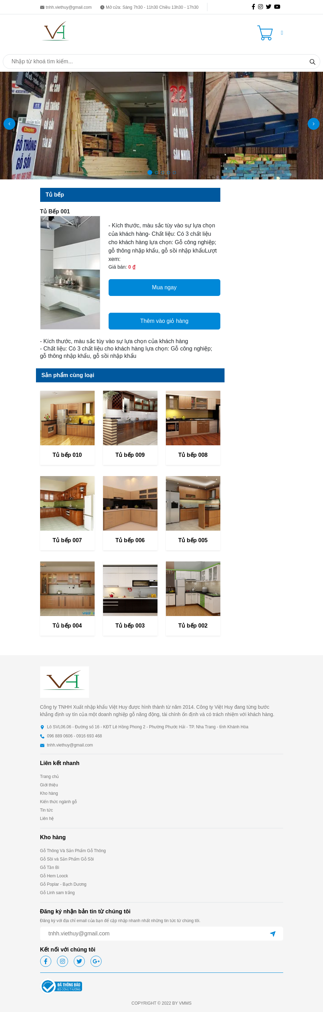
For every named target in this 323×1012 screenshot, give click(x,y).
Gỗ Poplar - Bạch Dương (63, 884)
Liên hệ (47, 818)
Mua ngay (164, 287)
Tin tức (46, 810)
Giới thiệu (49, 785)
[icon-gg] (278, 7)
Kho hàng (49, 793)
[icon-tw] (270, 7)
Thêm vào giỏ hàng (164, 321)
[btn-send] (273, 933)
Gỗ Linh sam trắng (57, 892)
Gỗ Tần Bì (49, 867)
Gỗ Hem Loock (54, 875)
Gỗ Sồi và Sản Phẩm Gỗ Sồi (67, 859)
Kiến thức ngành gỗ (58, 801)
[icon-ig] (262, 7)
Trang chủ (49, 776)
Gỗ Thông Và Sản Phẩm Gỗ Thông (73, 850)
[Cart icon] (266, 33)
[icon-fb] (255, 7)
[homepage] (56, 32)
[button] (282, 33)
